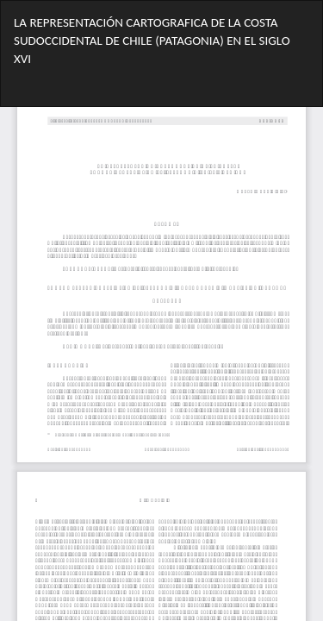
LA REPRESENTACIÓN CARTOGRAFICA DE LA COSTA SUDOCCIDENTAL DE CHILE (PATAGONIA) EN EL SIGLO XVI (152, 41)
